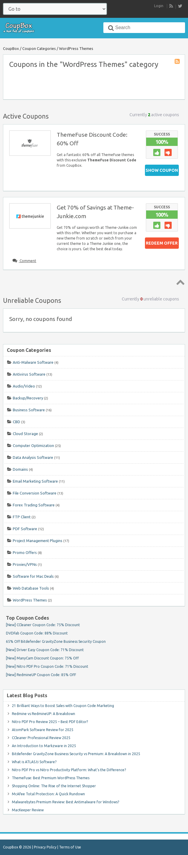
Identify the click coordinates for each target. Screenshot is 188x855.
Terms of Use (70, 847)
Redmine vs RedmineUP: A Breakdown (43, 714)
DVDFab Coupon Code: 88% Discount (37, 633)
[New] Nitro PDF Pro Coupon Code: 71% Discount (47, 666)
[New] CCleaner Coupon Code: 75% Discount (43, 625)
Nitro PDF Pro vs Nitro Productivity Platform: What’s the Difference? (69, 770)
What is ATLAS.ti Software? (34, 762)
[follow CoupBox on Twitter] (180, 6)
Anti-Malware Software (33, 362)
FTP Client (22, 517)
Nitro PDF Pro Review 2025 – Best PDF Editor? (50, 722)
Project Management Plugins (37, 540)
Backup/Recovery (28, 398)
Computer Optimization (33, 445)
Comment (27, 261)
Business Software (29, 410)
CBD (16, 422)
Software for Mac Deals (33, 576)
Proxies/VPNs (25, 564)
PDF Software (25, 529)
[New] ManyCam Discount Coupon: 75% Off (42, 658)
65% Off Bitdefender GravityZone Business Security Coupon (56, 641)
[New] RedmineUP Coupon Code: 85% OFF (41, 675)
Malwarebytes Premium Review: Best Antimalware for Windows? (65, 802)
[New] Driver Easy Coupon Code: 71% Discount (45, 650)
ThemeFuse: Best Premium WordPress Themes (50, 778)
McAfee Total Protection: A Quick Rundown (48, 794)
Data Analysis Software (33, 457)
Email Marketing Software (35, 481)
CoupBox (11, 48)
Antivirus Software (29, 374)
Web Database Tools (31, 588)
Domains (20, 469)
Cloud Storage (25, 434)
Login (158, 6)
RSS (171, 6)
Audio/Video (24, 386)
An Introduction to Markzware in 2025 (44, 746)
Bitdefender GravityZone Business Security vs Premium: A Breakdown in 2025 (76, 754)
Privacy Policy (45, 847)
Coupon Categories (39, 48)
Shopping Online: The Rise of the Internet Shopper (54, 786)
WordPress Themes (30, 600)
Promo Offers (25, 552)
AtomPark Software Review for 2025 (42, 730)
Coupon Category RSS (178, 62)
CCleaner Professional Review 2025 (41, 738)
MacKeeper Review (28, 810)
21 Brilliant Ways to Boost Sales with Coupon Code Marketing (63, 706)
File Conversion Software (34, 493)
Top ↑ (179, 282)
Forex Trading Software (34, 505)
